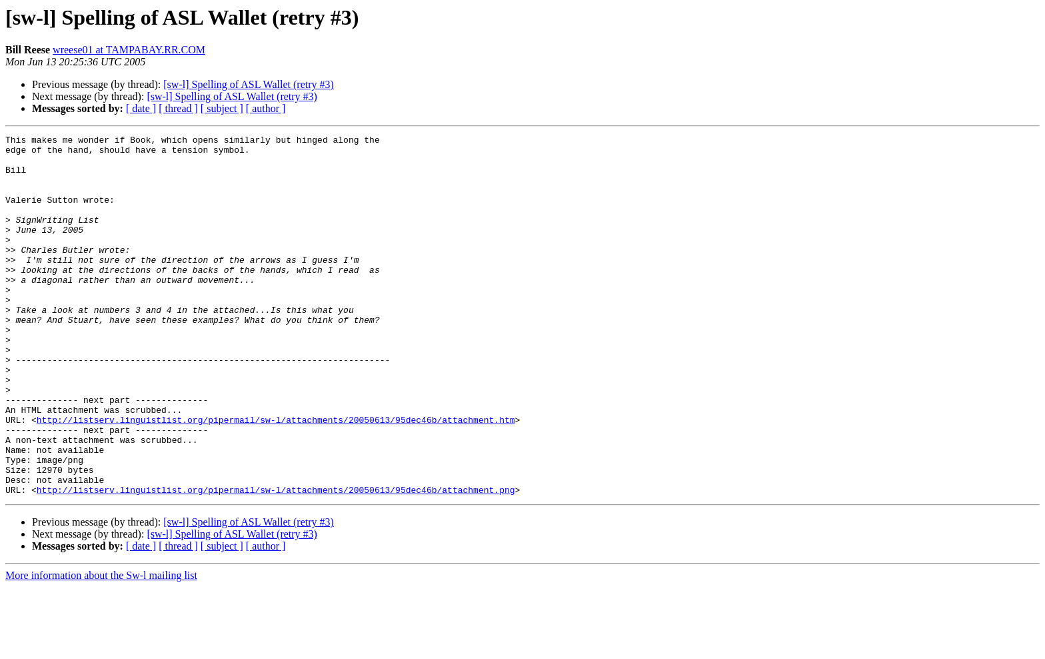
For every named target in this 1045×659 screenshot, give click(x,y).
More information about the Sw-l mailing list (101, 647)
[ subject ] (222, 108)
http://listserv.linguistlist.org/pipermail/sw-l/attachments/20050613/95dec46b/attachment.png (276, 562)
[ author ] (266, 108)
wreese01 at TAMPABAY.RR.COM (129, 49)
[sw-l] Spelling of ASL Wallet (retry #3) (248, 84)
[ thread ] (178, 108)
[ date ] (141, 108)
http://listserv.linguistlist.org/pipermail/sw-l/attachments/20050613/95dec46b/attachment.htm (276, 478)
